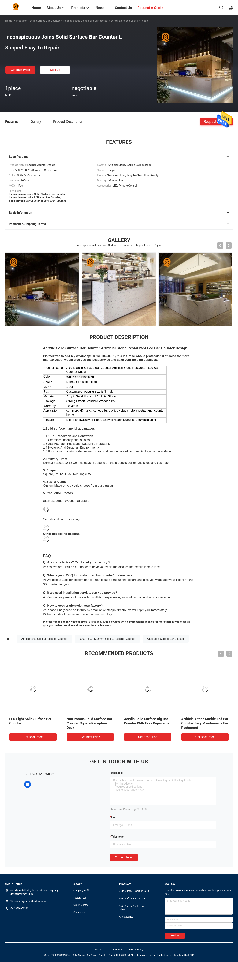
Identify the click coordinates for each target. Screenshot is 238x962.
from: (114, 817)
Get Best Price (20, 70)
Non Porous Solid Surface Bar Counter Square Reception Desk (89, 723)
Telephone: (117, 836)
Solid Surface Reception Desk (134, 891)
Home (8, 20)
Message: (117, 772)
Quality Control (80, 905)
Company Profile (81, 890)
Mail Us (55, 70)
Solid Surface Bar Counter (45, 20)
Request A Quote (216, 121)
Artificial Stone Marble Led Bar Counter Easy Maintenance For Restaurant (204, 723)
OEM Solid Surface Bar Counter (165, 638)
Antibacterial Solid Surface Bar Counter (44, 638)
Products (21, 20)
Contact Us (79, 912)
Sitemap (99, 949)
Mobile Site (116, 949)
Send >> (175, 935)
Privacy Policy (136, 949)
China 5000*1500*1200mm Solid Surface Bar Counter (71, 955)
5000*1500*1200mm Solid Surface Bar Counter (107, 638)
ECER (191, 955)
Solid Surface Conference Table (132, 908)
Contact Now (123, 857)
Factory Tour (79, 897)
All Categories (126, 916)
